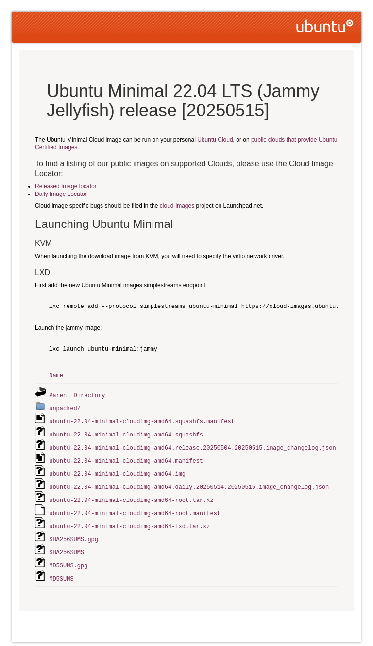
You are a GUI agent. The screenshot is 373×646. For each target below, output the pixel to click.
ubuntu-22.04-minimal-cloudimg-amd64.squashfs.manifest (142, 420)
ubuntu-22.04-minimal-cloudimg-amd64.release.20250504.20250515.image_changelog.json (192, 445)
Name (56, 375)
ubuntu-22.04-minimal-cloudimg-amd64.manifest (126, 457)
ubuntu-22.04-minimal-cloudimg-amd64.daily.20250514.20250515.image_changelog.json (189, 483)
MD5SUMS (61, 571)
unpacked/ (65, 407)
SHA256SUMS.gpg (73, 533)
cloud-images (177, 205)
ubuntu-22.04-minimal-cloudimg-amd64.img (117, 470)
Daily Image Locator (61, 194)
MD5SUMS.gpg (68, 558)
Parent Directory (77, 394)
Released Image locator (66, 186)
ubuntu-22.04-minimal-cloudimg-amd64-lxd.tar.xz (129, 521)
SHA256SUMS (66, 546)
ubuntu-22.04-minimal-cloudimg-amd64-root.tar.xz (131, 495)
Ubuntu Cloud (215, 139)
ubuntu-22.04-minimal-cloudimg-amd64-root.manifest (134, 508)
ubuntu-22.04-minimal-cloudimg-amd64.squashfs (126, 432)
